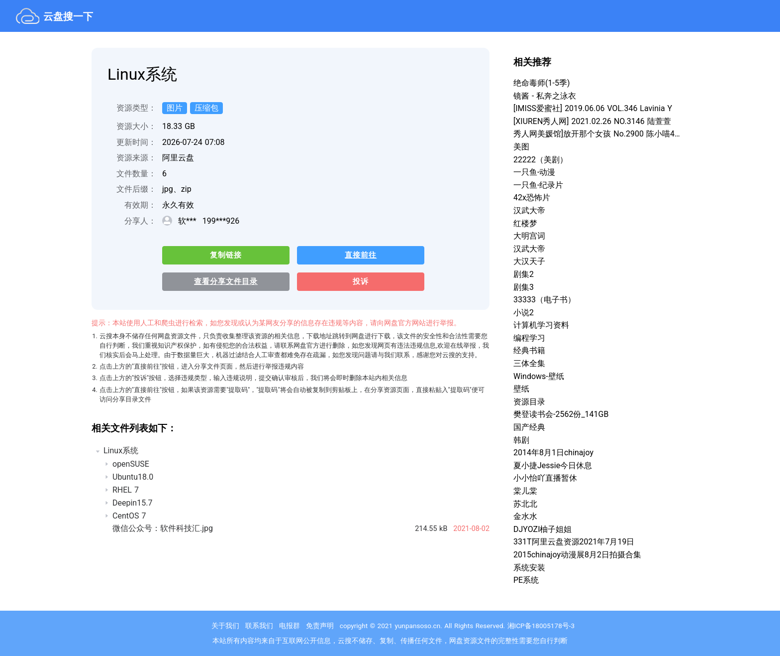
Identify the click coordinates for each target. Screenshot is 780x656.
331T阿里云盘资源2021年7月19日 (573, 541)
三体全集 (529, 363)
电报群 (289, 626)
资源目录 (529, 401)
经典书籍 (529, 350)
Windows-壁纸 (538, 376)
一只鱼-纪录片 (538, 185)
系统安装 (529, 567)
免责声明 (320, 626)
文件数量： (136, 173)
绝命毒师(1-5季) (541, 83)
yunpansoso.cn (418, 626)
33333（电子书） (544, 299)
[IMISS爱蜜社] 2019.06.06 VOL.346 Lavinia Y (592, 108)
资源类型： (136, 108)
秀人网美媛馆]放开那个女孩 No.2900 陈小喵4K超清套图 (597, 133)
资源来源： (136, 157)
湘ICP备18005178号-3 (541, 626)
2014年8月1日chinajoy (553, 452)
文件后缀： (136, 189)
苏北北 (525, 504)
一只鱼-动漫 (534, 172)
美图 (521, 146)
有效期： (140, 205)
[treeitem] (290, 491)
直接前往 (356, 255)
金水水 (525, 516)
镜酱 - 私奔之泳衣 (544, 96)
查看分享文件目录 (224, 282)
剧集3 (523, 287)
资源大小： (136, 126)
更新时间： (136, 142)
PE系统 (526, 580)
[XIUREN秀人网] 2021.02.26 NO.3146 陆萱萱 (592, 121)
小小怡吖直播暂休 (545, 478)
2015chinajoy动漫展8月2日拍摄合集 (577, 554)
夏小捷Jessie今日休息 (552, 465)
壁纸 (521, 389)
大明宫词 (529, 236)
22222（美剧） (540, 159)
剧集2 (523, 274)
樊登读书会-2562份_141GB (560, 414)
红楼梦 (525, 223)
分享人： (140, 221)
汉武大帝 (529, 210)
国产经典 (529, 427)
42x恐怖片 (531, 197)
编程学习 (529, 338)
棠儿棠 (525, 491)
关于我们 (225, 626)
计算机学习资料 (541, 325)
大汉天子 (529, 261)
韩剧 (521, 440)
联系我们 (259, 626)
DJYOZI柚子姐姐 (542, 529)
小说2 (523, 312)
